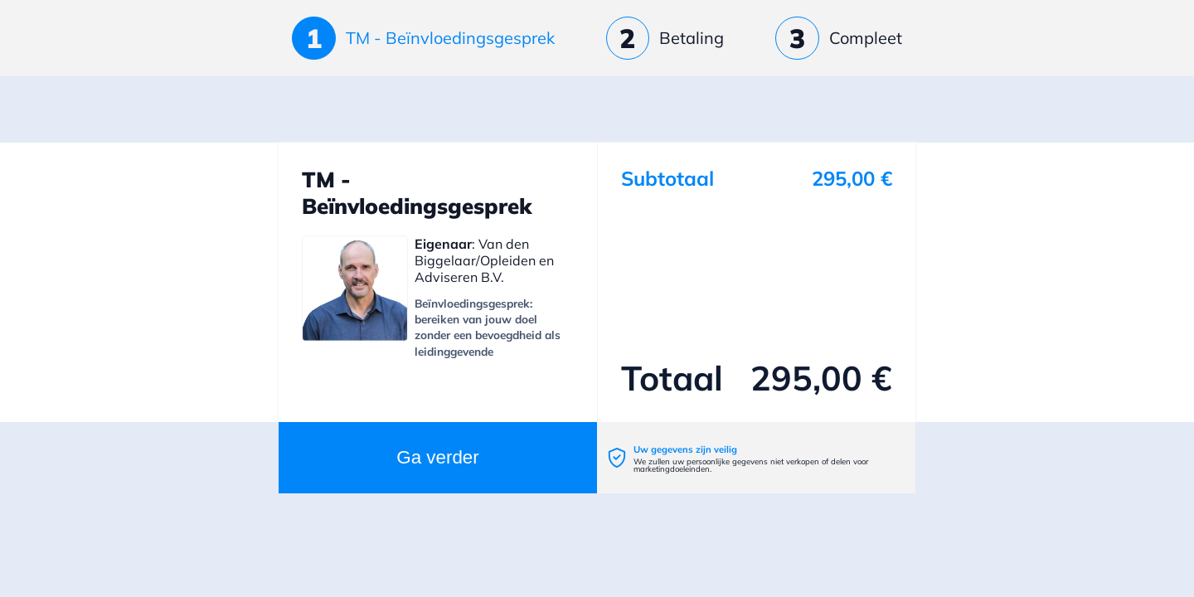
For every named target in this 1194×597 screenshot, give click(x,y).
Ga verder (437, 457)
